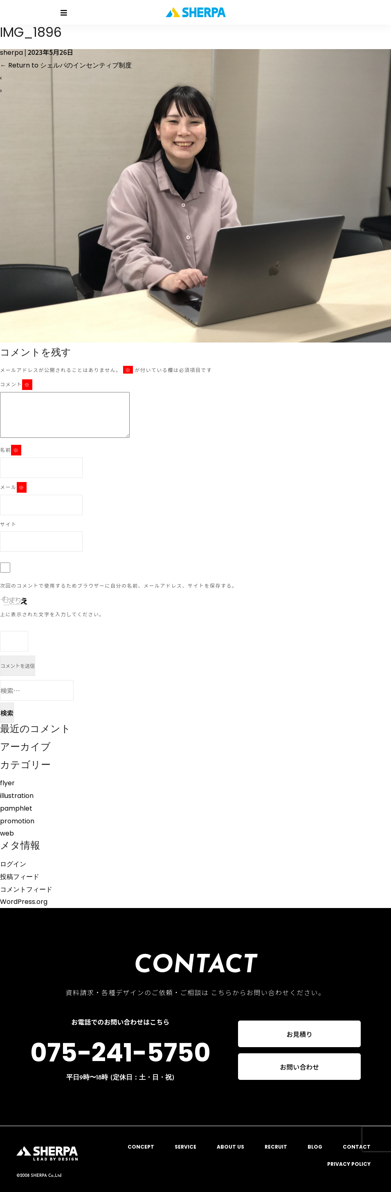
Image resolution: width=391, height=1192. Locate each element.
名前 (10, 450)
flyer (7, 783)
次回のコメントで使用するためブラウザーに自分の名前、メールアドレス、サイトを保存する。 (119, 585)
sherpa (11, 52)
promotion (17, 821)
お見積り (299, 1034)
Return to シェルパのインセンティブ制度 (66, 65)
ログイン (13, 864)
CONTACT (357, 1146)
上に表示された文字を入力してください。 (52, 614)
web (7, 833)
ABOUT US (230, 1146)
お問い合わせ (299, 1067)
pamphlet (16, 808)
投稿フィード (19, 876)
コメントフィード (26, 889)
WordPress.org (23, 901)
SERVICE (185, 1146)
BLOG (315, 1146)
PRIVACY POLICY (349, 1163)
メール (13, 487)
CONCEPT (141, 1146)
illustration (17, 795)
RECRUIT (276, 1146)
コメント (16, 384)
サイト (8, 524)
